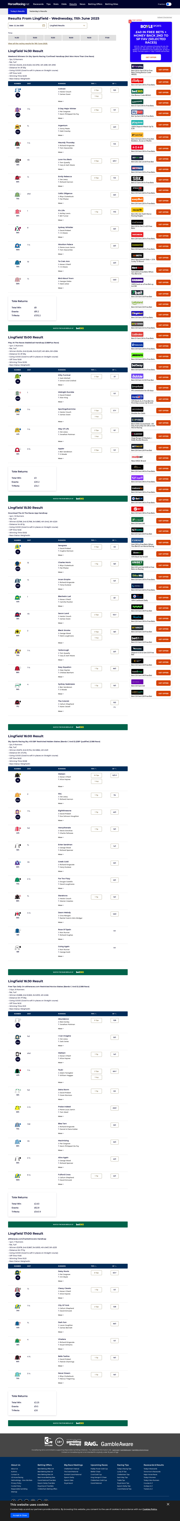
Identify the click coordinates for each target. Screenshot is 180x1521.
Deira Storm (63, 1090)
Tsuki (60, 1070)
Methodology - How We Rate (21, 1480)
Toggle (168, 4)
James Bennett (66, 1328)
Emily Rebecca (65, 177)
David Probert (65, 230)
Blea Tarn (62, 1124)
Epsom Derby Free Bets (46, 1483)
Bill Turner (64, 216)
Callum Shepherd (67, 704)
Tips (48, 4)
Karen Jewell (65, 706)
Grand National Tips (124, 1489)
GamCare (115, 1450)
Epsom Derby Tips (123, 1486)
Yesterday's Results (38, 11)
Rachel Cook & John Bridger (71, 918)
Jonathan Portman (67, 434)
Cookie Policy (16, 1486)
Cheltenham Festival (71, 1469)
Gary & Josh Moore (67, 165)
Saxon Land (63, 613)
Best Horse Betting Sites (46, 1477)
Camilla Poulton (66, 602)
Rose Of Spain (64, 930)
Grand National (96, 1483)
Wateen (61, 774)
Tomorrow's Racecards (152, 1472)
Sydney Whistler (65, 227)
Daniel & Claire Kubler (69, 1129)
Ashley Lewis (65, 213)
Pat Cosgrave (65, 111)
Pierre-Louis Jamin (67, 247)
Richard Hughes (66, 935)
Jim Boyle (64, 1277)
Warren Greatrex (66, 901)
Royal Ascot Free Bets (46, 1486)
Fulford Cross (64, 1175)
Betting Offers (95, 4)
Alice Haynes (65, 779)
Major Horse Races (150, 1474)
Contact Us (15, 1474)
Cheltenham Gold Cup (99, 1480)
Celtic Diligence (65, 193)
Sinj (59, 794)
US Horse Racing (17, 1477)
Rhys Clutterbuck (67, 196)
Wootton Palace (65, 244)
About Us (14, 1469)
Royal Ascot (68, 1483)
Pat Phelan (64, 199)
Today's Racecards (150, 1469)
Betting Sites (111, 4)
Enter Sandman (65, 845)
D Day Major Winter (67, 109)
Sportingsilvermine (66, 409)
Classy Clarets (64, 1288)
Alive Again (63, 1158)
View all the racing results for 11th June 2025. (28, 43)
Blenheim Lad (64, 596)
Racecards (38, 4)
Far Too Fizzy (64, 879)
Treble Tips (121, 1480)
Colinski (61, 89)
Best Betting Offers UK (46, 1469)
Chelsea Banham (67, 673)
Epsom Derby (69, 1477)
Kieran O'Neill (65, 264)
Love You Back (65, 160)
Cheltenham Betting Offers (47, 1489)
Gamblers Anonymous (140, 1450)
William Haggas (66, 1075)
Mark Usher (64, 284)
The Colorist (63, 701)
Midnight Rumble (66, 392)
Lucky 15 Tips (121, 1472)
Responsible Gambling (19, 1489)
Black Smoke (64, 630)
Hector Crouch (65, 92)
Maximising (63, 1141)
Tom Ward (64, 1112)
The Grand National (71, 1472)
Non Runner (65, 932)
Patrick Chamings (67, 1362)
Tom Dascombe (66, 148)
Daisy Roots (63, 1271)
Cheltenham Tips (123, 1474)
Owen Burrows (66, 1095)
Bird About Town (66, 278)
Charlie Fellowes (66, 833)
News (82, 4)
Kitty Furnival (64, 375)
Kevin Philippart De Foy (69, 114)
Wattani (61, 1053)
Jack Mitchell (65, 378)
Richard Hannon (66, 182)
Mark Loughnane (67, 636)
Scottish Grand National (72, 1474)
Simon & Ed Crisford (68, 381)
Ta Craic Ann (64, 261)
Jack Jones (64, 1041)
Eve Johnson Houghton (69, 816)
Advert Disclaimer (164, 17)
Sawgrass (62, 546)
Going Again (63, 947)
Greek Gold (63, 862)
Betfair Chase (95, 1472)
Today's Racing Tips (124, 1469)
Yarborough (63, 650)
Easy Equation (64, 667)
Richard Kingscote (67, 145)
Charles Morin (64, 562)
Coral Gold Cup (96, 1474)
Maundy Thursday (66, 143)
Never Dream (64, 1373)
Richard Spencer (66, 850)
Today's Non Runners (151, 1480)
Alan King (64, 397)
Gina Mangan (65, 915)
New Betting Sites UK (45, 1474)
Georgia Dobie (65, 281)
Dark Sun (62, 1322)
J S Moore (64, 233)
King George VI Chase (98, 1477)
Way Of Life (63, 429)
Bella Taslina (63, 1356)
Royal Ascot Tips (123, 1483)
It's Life (61, 211)
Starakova (62, 896)
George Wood (65, 633)
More (60, 101)
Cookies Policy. (150, 1509)
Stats (55, 4)
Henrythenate (64, 828)
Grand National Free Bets (47, 1480)
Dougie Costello (66, 882)
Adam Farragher (66, 1073)
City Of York (63, 1305)
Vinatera (62, 1339)
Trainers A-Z (148, 1489)
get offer (163, 70)
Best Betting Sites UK (45, 1472)
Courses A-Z (148, 1483)
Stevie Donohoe (66, 831)
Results (73, 4)
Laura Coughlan (66, 1325)
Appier (61, 449)
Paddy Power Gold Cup (99, 1469)
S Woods (63, 454)
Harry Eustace (65, 585)
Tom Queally (65, 162)
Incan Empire (64, 579)
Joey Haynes (65, 670)
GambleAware (125, 1450)
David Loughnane (67, 884)
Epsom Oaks (68, 1480)
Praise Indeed (64, 1107)
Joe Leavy (64, 179)
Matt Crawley (65, 131)
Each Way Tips (122, 1477)
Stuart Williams (66, 1345)
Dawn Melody (64, 913)
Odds (64, 4)
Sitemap (14, 1492)
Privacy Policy (16, 1483)
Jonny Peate (65, 128)
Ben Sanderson (66, 452)
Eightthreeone (64, 811)
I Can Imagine (64, 1036)
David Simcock (66, 1180)
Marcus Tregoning (67, 1379)
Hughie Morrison (66, 551)
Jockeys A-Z (148, 1486)
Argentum (63, 126)
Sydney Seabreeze (66, 684)
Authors (14, 1472)
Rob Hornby (64, 1022)
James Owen (65, 94)
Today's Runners (150, 1477)
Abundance (63, 1019)
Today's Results (17, 11)
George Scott (65, 952)
